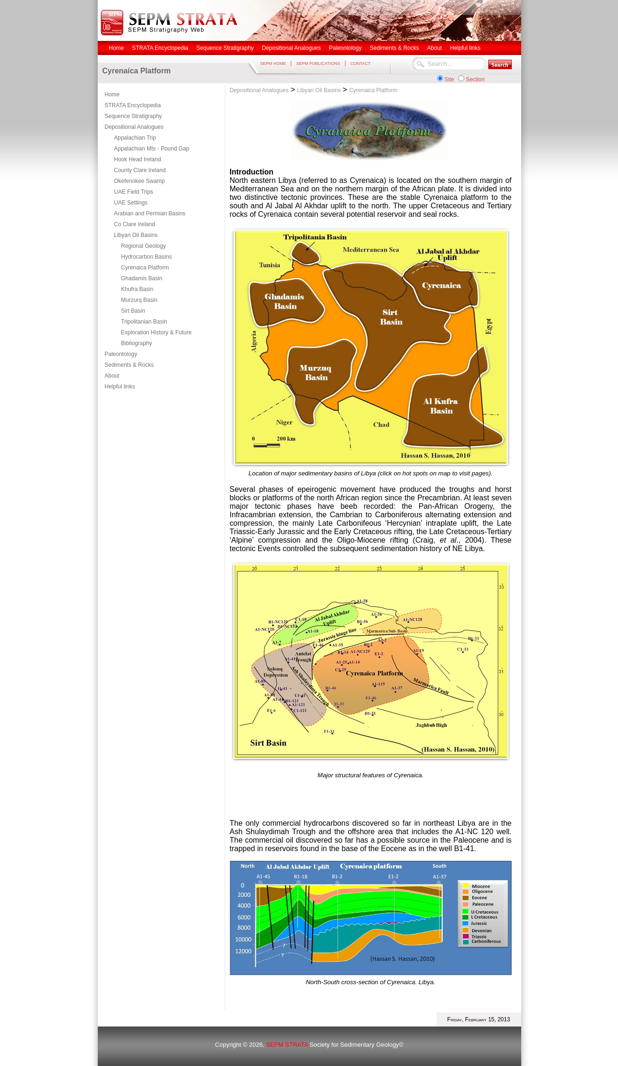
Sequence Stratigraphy (133, 116)
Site (449, 79)
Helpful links (120, 386)
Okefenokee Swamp (139, 181)
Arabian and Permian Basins (150, 213)
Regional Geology (143, 246)
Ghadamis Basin (142, 278)
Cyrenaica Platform (145, 267)
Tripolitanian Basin (144, 321)
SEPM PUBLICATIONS (318, 63)
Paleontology (121, 354)
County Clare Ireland (140, 170)
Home (112, 94)
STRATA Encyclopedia (133, 105)
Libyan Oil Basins (136, 235)
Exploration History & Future (156, 332)
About (112, 375)
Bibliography (136, 343)
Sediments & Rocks (129, 365)
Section (475, 79)
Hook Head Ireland (137, 159)
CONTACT (360, 63)
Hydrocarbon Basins (146, 256)
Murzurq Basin (139, 300)
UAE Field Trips (133, 192)
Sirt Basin (133, 311)
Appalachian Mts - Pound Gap (151, 148)
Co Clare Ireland (134, 224)
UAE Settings (131, 202)
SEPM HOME (273, 63)
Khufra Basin (137, 289)
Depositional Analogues (134, 127)
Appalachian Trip (135, 137)
